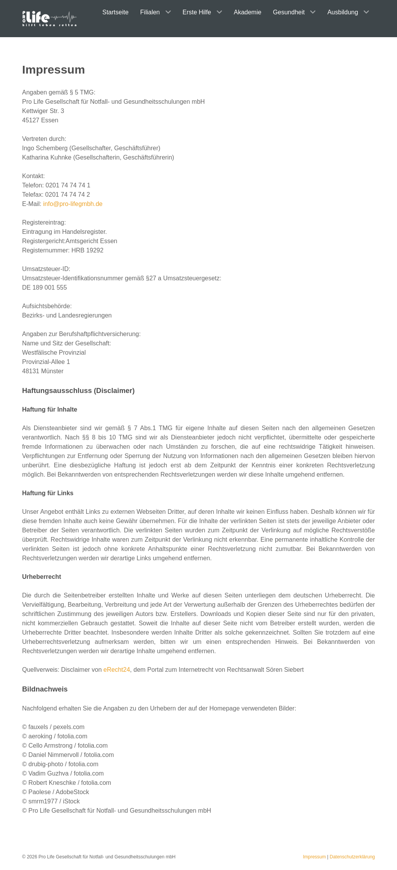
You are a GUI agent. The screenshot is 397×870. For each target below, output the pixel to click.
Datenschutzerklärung (352, 857)
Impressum (314, 857)
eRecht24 (117, 669)
